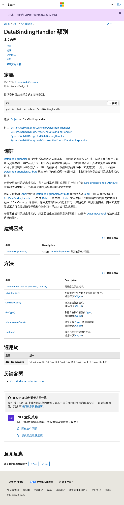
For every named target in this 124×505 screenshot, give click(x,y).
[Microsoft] (62, 4)
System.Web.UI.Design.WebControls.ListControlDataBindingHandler (49, 140)
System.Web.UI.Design (26, 81)
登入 (119, 4)
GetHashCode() (13, 302)
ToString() (10, 331)
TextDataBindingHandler (17, 198)
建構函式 (11, 54)
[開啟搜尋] (112, 4)
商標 (107, 490)
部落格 (37, 490)
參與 (49, 490)
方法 (9, 59)
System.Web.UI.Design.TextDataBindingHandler (37, 136)
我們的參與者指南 (32, 406)
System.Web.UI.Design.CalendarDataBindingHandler (40, 127)
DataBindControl (96, 213)
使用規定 (96, 490)
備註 (9, 50)
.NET (15, 23)
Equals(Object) (12, 292)
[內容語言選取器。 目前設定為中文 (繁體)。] (16, 482)
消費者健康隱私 (77, 490)
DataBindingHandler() (16, 251)
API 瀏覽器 (26, 23)
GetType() (10, 312)
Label (24, 193)
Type (88, 312)
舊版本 (26, 490)
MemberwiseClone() (15, 322)
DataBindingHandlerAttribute (20, 171)
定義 (9, 46)
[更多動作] (117, 23)
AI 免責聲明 (13, 490)
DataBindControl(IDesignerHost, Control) (26, 286)
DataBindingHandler (15, 158)
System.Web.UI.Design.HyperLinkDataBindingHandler (41, 131)
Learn (7, 23)
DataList (46, 198)
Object (14, 119)
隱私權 (59, 490)
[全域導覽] (3, 4)
